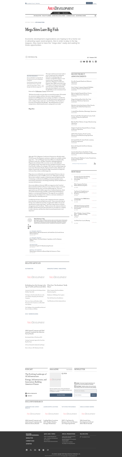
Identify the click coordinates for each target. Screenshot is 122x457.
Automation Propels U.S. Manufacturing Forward (41, 246)
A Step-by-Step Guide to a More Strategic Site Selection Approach (34, 86)
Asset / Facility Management (50, 436)
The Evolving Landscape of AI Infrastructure (36, 375)
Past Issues (69, 369)
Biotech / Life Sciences (36, 249)
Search (65, 13)
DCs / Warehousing (31, 314)
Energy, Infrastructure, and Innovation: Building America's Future (36, 382)
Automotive (29, 268)
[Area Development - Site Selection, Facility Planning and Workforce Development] (61, 8)
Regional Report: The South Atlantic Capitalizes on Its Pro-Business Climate (46, 239)
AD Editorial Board (81, 15)
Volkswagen (38, 91)
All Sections (95, 16)
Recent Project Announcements (51, 441)
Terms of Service (72, 455)
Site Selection (39, 22)
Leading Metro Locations (67, 441)
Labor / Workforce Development (51, 438)
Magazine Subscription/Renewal (32, 434)
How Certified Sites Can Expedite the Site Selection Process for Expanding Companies (35, 79)
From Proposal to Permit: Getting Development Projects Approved (34, 83)
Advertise (38, 3)
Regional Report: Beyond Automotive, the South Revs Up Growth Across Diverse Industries (47, 233)
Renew (94, 3)
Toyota (44, 91)
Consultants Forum (30, 3)
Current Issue (30, 441)
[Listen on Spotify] (36, 396)
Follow (57, 13)
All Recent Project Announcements (79, 163)
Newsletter (29, 438)
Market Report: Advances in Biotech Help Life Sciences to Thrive (45, 251)
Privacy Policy (65, 455)
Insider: (84, 384)
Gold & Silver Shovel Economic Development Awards (68, 437)
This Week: (85, 387)
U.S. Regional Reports (35, 231)
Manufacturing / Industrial (56, 268)
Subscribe (89, 3)
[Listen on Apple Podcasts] (36, 393)
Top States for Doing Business (68, 443)
